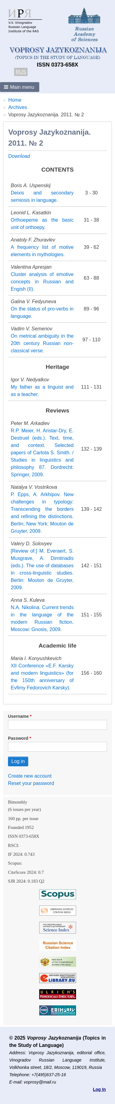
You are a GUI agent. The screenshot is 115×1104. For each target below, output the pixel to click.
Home (14, 100)
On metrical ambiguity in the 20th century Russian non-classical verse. (42, 343)
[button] (19, 87)
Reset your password (31, 783)
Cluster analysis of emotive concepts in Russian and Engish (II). (42, 282)
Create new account (30, 776)
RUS (21, 71)
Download (19, 156)
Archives (17, 107)
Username (18, 716)
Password (18, 738)
